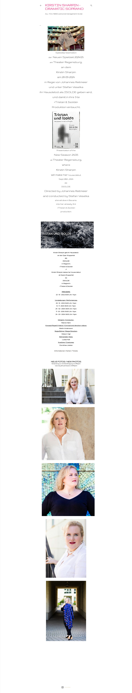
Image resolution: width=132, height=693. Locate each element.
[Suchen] (91, 5)
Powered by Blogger (66, 687)
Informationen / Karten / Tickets (66, 351)
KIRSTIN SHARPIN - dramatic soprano (64, 6)
